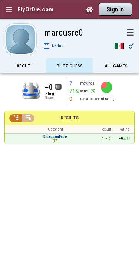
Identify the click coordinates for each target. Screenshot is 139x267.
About (23, 53)
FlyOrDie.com (35, 9)
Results (70, 105)
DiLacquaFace (55, 123)
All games (116, 53)
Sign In (115, 9)
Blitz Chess (70, 53)
